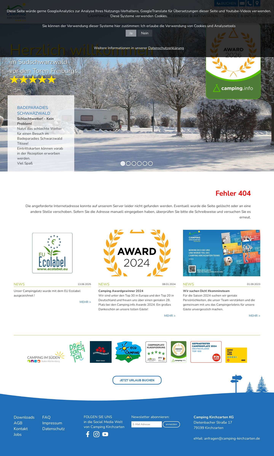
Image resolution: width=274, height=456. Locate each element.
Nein (145, 33)
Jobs (18, 434)
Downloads (24, 417)
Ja (131, 33)
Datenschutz (53, 429)
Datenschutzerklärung (166, 48)
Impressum (52, 423)
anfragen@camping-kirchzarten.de (232, 438)
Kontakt (21, 429)
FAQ (46, 417)
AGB (18, 423)
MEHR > (85, 302)
